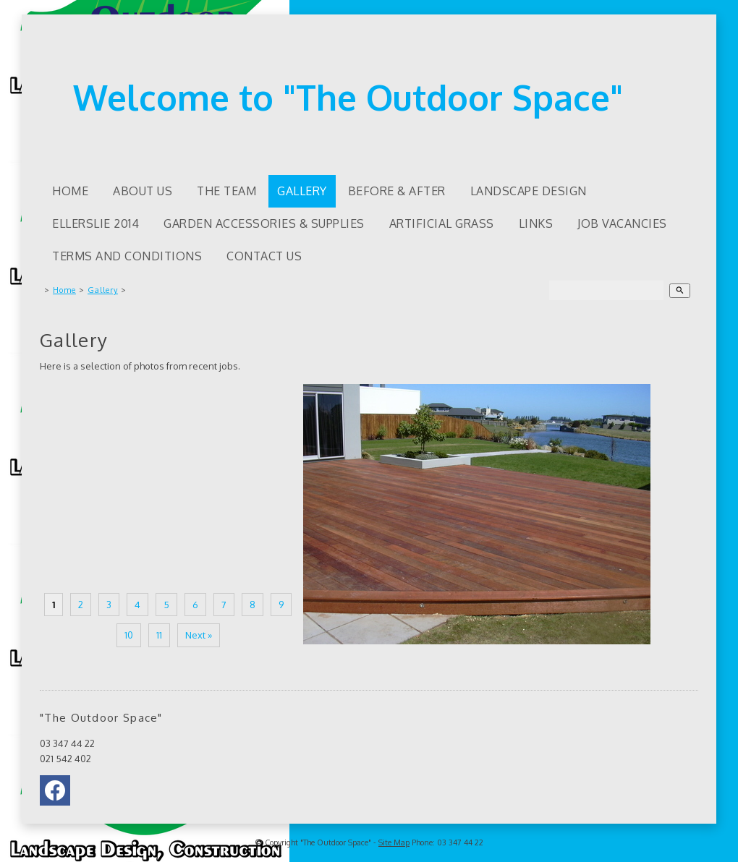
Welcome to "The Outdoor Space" (348, 97)
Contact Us (264, 256)
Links (536, 223)
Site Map (394, 842)
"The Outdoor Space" (335, 842)
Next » (198, 635)
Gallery (302, 191)
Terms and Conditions (127, 256)
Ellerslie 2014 (95, 223)
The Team (226, 191)
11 (159, 635)
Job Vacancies (622, 223)
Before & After (397, 191)
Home (70, 191)
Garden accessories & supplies (264, 223)
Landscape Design (528, 191)
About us (142, 191)
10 (128, 635)
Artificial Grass (441, 223)
